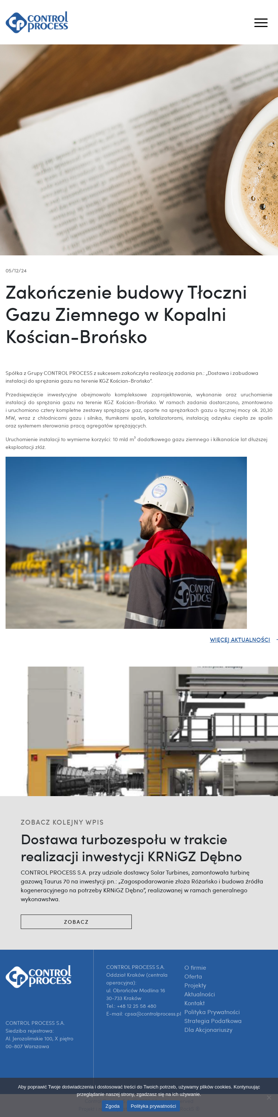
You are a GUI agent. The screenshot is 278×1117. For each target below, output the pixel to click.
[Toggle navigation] (260, 22)
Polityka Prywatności (212, 1012)
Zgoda (112, 1106)
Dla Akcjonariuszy (208, 1030)
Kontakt (194, 1003)
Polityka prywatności (153, 1106)
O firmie (195, 967)
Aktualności (199, 994)
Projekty (195, 985)
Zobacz (76, 921)
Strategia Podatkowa (213, 1021)
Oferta (193, 976)
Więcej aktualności (240, 639)
